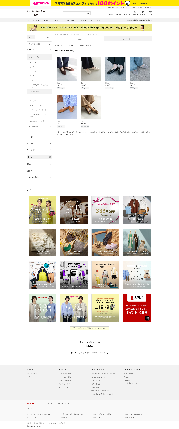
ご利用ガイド (95, 380)
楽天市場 (148, 8)
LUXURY (29, 377)
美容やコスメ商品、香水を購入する (72, 414)
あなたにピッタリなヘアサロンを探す (38, 414)
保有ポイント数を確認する (133, 414)
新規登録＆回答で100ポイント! (118, 8)
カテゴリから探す (65, 380)
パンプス (33, 80)
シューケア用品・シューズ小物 (39, 116)
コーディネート (128, 39)
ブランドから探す (65, 374)
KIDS (47, 37)
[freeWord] (39, 43)
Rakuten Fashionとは (98, 377)
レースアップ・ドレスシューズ (39, 86)
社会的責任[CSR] (52, 423)
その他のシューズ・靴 (37, 121)
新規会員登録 (128, 374)
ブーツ (32, 76)
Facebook (127, 377)
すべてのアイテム (65, 387)
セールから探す (64, 384)
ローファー (33, 96)
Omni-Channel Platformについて (102, 394)
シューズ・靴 (34, 57)
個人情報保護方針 (39, 423)
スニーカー (33, 62)
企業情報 (29, 423)
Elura (63, 34)
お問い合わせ (95, 384)
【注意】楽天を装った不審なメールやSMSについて (89, 328)
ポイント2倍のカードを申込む (102, 414)
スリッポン (33, 101)
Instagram (127, 380)
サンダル (33, 67)
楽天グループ (136, 8)
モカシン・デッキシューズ (39, 105)
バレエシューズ (35, 92)
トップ (57, 34)
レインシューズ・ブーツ (38, 110)
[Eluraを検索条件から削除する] (50, 157)
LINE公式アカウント (130, 383)
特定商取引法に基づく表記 (100, 391)
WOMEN (31, 37)
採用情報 (62, 423)
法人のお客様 (95, 387)
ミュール (33, 71)
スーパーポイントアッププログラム (103, 374)
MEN (39, 37)
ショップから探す (65, 377)
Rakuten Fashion (32, 373)
